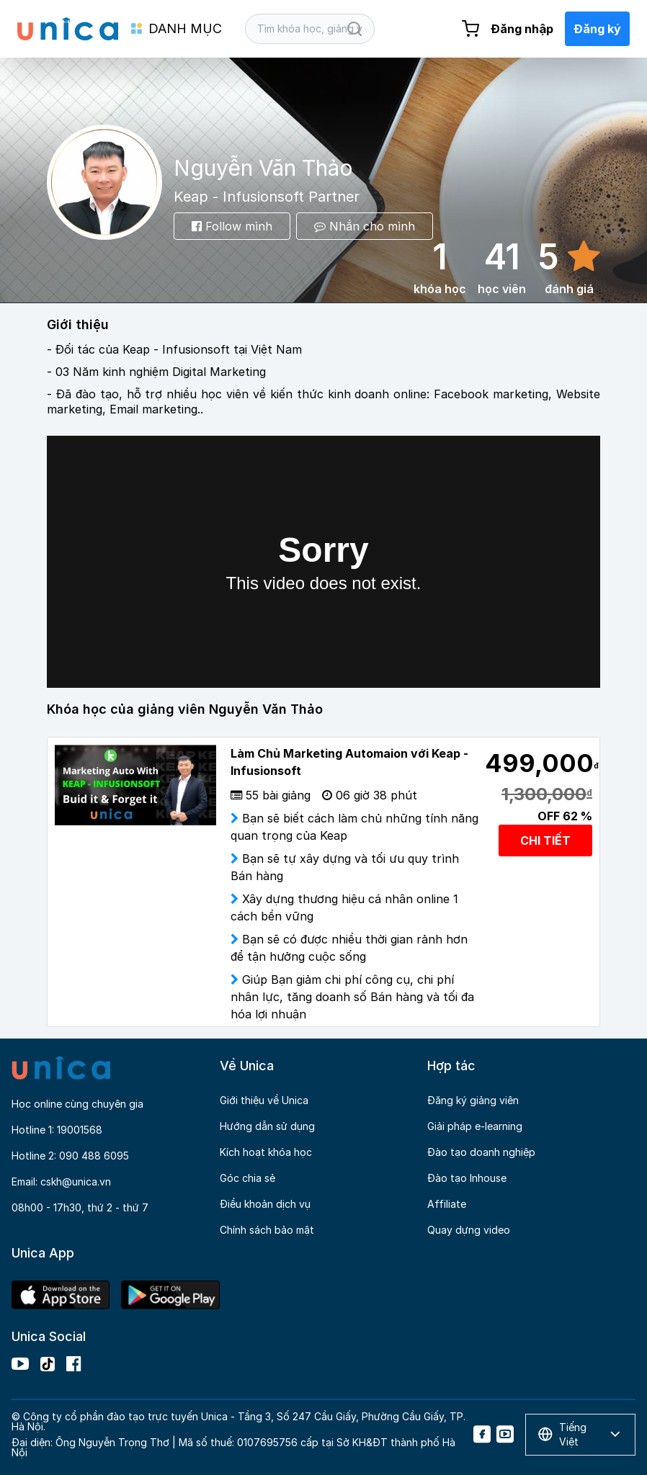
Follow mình (232, 226)
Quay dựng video (468, 1230)
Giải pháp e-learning (474, 1126)
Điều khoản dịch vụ (265, 1204)
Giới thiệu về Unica (264, 1100)
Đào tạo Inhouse (467, 1178)
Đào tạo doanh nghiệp (481, 1152)
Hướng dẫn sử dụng (267, 1126)
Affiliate (446, 1204)
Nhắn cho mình (364, 226)
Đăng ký (597, 29)
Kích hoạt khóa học (266, 1152)
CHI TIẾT (545, 840)
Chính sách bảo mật (267, 1230)
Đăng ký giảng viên (473, 1100)
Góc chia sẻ (247, 1178)
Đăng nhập (522, 29)
